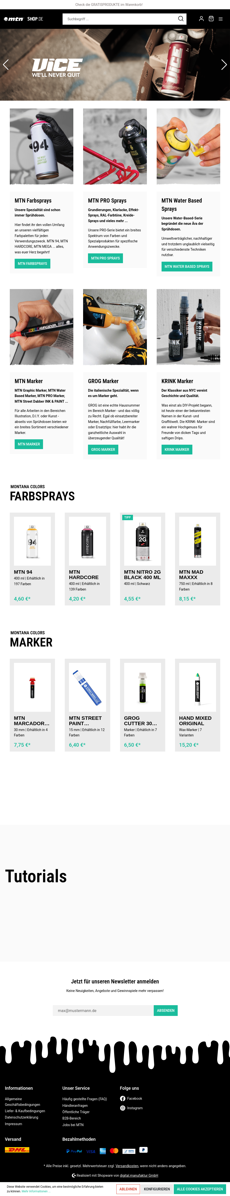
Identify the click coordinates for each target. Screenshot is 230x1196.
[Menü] (220, 19)
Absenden (166, 1011)
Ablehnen (128, 1189)
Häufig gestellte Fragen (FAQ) (84, 1099)
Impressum (13, 1124)
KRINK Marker (177, 450)
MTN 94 (23, 572)
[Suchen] (181, 19)
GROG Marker (103, 450)
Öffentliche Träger (75, 1112)
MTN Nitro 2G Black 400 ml (142, 574)
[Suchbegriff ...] (118, 19)
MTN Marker (29, 444)
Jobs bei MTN (73, 1125)
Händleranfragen (75, 1106)
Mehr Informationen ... (36, 1191)
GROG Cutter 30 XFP (138, 720)
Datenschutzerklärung (21, 1117)
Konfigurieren (157, 1189)
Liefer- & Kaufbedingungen (25, 1111)
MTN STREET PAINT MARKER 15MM (85, 720)
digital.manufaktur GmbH (139, 1175)
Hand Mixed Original (195, 720)
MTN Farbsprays (32, 264)
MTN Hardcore (84, 574)
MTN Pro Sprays (105, 258)
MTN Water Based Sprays (187, 267)
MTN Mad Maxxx (191, 574)
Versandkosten (127, 1166)
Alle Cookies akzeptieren (200, 1189)
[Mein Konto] (201, 19)
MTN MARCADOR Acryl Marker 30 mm (29, 720)
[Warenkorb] (211, 19)
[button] (5, 64)
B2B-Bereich (71, 1118)
